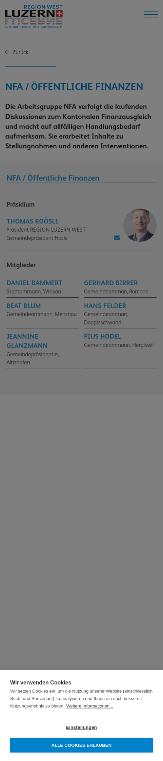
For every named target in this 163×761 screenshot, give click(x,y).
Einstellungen (81, 727)
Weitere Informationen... (89, 706)
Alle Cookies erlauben (82, 745)
